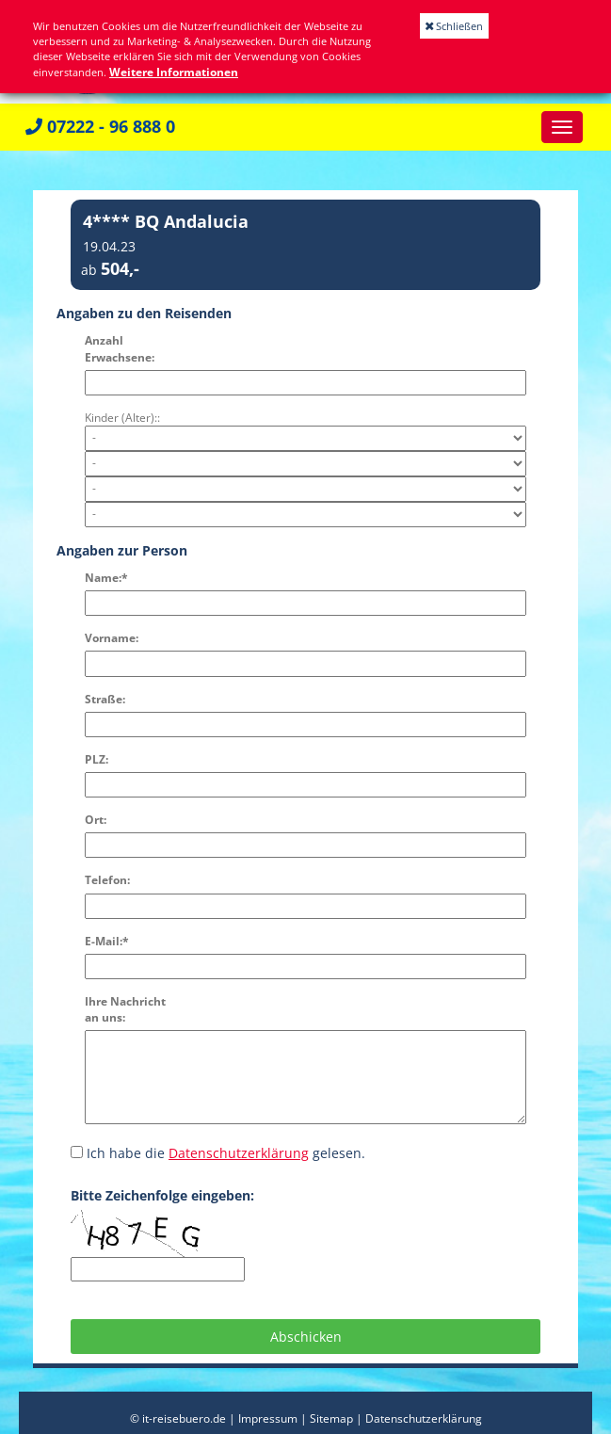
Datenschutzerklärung (239, 1153)
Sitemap (331, 1418)
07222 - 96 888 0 (100, 126)
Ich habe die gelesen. (218, 1153)
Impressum (267, 1418)
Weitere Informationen (173, 72)
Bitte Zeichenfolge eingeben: (162, 1195)
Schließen (454, 26)
